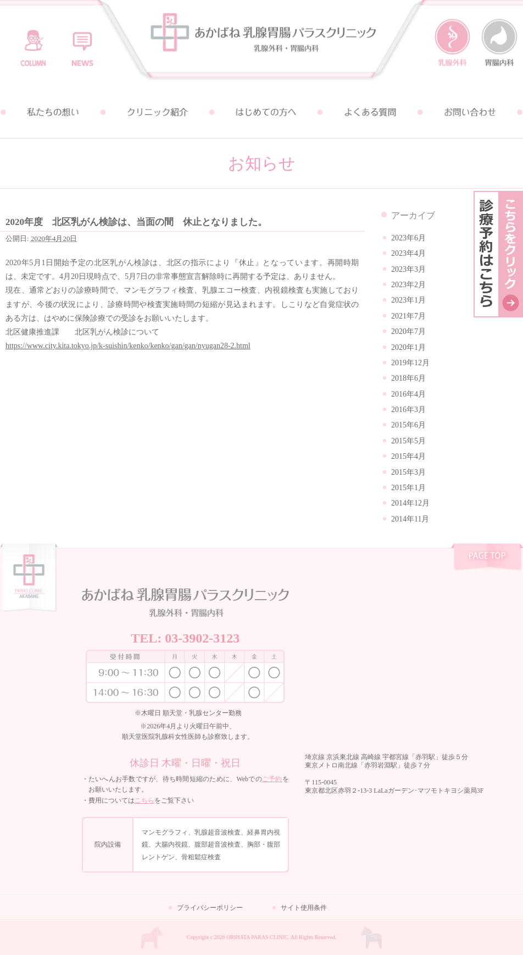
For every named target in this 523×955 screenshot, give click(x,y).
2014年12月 (410, 503)
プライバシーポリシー (210, 907)
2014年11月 (410, 519)
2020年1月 (408, 347)
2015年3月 (408, 472)
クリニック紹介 (156, 112)
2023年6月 (408, 238)
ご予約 (272, 779)
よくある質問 (366, 112)
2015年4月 (408, 456)
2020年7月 (408, 331)
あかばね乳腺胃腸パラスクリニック (261, 43)
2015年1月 (408, 488)
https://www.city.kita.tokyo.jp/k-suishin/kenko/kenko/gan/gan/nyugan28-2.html (128, 346)
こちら (144, 800)
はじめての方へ (261, 112)
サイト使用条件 (304, 907)
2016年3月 (408, 409)
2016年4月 (408, 394)
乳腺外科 (452, 43)
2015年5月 (408, 441)
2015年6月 (408, 425)
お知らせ (80, 43)
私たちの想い (52, 112)
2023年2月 (408, 285)
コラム (33, 43)
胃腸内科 (499, 43)
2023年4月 (408, 253)
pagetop (487, 558)
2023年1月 (408, 300)
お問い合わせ (471, 112)
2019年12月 (410, 363)
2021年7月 (408, 316)
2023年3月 (408, 269)
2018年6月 (408, 378)
